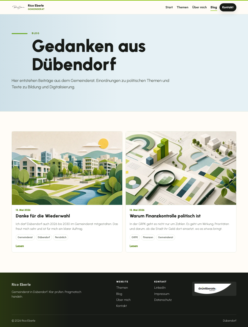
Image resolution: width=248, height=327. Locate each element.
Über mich (199, 7)
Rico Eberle (21, 284)
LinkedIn (160, 287)
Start (169, 7)
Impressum (161, 294)
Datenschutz (163, 300)
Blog (214, 7)
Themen (182, 7)
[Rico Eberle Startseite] (28, 7)
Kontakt (227, 7)
